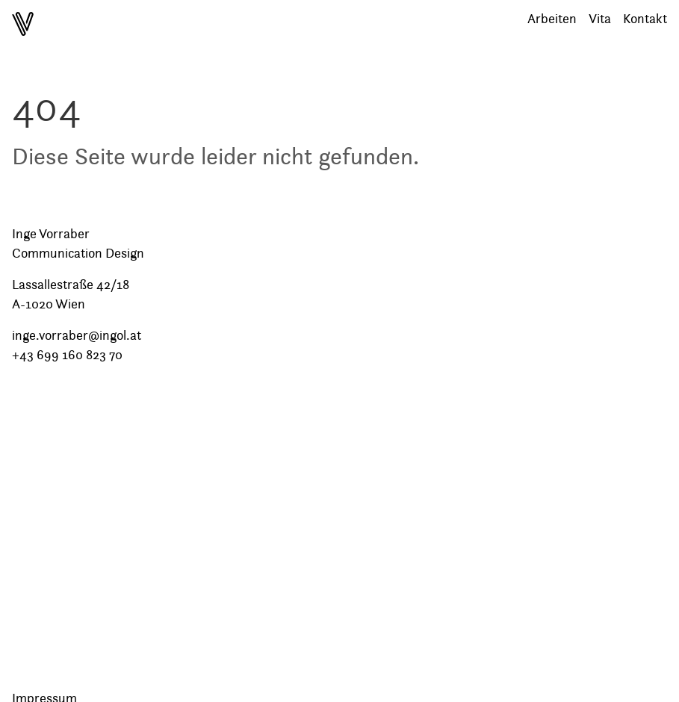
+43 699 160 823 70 (67, 355)
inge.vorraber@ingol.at (76, 335)
